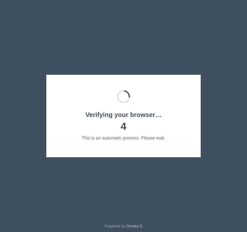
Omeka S (134, 226)
